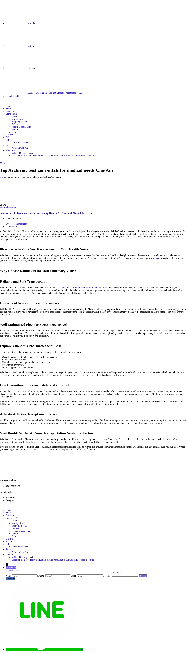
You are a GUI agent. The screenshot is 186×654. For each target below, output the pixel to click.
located (156, 258)
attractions (40, 439)
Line (80, 650)
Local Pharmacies (20, 142)
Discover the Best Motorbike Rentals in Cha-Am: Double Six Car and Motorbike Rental (53, 155)
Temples (15, 132)
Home (3, 177)
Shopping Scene (19, 121)
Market (15, 129)
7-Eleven (16, 124)
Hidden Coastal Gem (21, 127)
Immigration (17, 119)
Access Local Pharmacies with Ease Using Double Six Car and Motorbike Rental (46, 213)
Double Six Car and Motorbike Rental (80, 287)
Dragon (15, 116)
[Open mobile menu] (2, 163)
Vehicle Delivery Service (23, 153)
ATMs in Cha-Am (20, 147)
